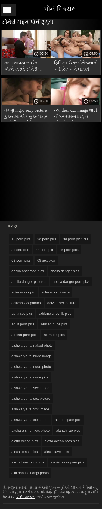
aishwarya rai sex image (30, 388)
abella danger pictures (28, 282)
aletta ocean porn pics (62, 441)
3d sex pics (20, 250)
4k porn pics (69, 250)
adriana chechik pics (55, 313)
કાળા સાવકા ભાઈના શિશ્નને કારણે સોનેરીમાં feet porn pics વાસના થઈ (23, 66)
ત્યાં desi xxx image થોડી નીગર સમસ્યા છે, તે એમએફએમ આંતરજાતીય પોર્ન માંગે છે (75, 114)
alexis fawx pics (56, 452)
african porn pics (24, 335)
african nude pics (54, 324)
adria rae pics (22, 313)
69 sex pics (46, 260)
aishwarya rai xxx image (30, 409)
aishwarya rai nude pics (29, 377)
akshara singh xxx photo (30, 430)
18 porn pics (21, 239)
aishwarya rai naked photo (32, 345)
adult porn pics (23, 324)
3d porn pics (47, 239)
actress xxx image (55, 292)
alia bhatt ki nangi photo (30, 473)
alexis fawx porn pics (27, 462)
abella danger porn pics (71, 282)
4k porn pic (44, 250)
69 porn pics (21, 260)
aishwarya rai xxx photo (29, 420)
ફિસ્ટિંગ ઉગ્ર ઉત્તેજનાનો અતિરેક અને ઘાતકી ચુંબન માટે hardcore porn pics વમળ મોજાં (76, 66)
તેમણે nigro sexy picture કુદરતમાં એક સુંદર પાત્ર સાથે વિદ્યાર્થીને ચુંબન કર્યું (25, 114)
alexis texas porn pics (67, 462)
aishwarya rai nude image (31, 356)
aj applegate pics (68, 420)
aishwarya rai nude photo (31, 367)
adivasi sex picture (61, 303)
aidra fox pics (54, 335)
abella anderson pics (27, 271)
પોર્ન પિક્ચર (59, 9)
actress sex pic (23, 292)
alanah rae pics (68, 430)
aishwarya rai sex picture (30, 398)
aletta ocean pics (24, 441)
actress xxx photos (26, 303)
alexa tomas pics (24, 452)
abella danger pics (64, 271)
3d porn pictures (75, 239)
